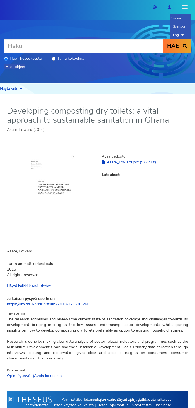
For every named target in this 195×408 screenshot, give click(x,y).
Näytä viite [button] (11, 88)
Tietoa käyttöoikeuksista (73, 405)
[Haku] (83, 46)
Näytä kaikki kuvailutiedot (29, 286)
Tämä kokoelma (68, 58)
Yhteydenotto (36, 405)
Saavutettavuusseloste (151, 405)
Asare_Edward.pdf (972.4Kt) (129, 162)
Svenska (179, 26)
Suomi (176, 18)
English (178, 35)
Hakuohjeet (15, 66)
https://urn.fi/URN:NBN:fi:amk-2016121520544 (47, 304)
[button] (155, 7)
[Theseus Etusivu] (4, 7)
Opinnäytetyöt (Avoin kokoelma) (35, 375)
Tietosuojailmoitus (112, 405)
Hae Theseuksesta (23, 58)
